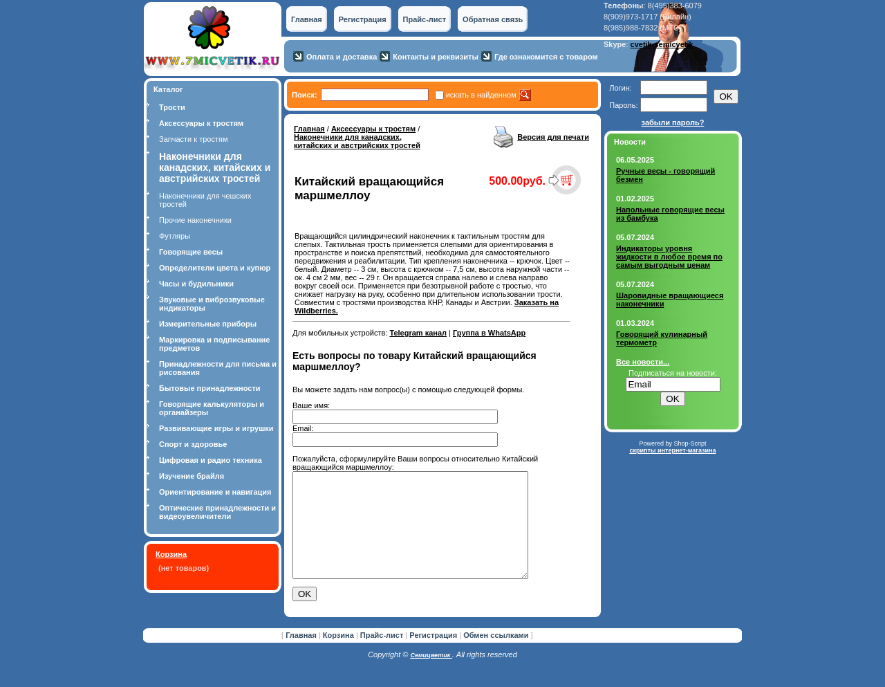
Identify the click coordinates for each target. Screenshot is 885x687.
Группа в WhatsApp (489, 333)
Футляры (174, 236)
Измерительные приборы (208, 324)
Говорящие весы (191, 252)
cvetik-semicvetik (662, 44)
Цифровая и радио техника (210, 460)
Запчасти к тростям (193, 139)
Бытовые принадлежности (210, 388)
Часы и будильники (196, 284)
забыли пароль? (673, 122)
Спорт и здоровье (193, 444)
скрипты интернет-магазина (672, 450)
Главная (306, 19)
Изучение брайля (191, 476)
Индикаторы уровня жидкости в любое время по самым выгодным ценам (669, 256)
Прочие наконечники (195, 220)
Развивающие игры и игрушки (216, 428)
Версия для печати (553, 137)
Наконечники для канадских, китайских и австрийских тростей (357, 141)
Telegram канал (418, 333)
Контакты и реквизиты (435, 57)
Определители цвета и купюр (214, 268)
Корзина (171, 554)
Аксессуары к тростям (201, 123)
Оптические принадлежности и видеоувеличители (217, 512)
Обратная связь (493, 19)
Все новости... (642, 362)
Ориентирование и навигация (215, 492)
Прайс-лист (425, 19)
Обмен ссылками (495, 656)
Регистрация (362, 19)
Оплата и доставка (341, 57)
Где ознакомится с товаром (546, 57)
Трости (172, 107)
